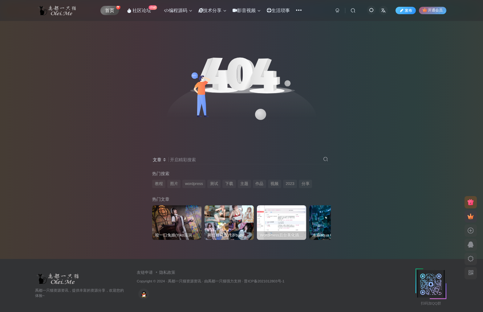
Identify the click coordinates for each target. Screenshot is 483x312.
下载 (229, 184)
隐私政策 (167, 272)
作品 (259, 184)
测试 (214, 184)
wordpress (194, 184)
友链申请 (145, 272)
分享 (306, 184)
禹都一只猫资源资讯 (184, 281)
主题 (244, 184)
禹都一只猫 (217, 281)
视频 (274, 184)
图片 (174, 184)
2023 (290, 184)
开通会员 (433, 10)
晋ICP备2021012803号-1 (264, 281)
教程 (159, 184)
